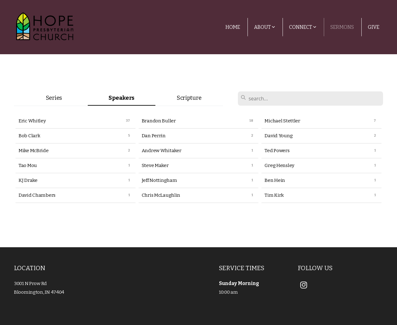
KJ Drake (28, 180)
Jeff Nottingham (159, 180)
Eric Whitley (32, 121)
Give (373, 27)
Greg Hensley (279, 165)
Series (54, 97)
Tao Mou (28, 165)
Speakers (121, 97)
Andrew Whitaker (161, 150)
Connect (302, 27)
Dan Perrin (154, 135)
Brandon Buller (159, 121)
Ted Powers (277, 150)
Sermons (342, 27)
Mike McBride (34, 150)
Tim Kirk (274, 195)
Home (232, 27)
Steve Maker (155, 165)
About (264, 27)
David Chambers (37, 195)
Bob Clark (29, 135)
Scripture (189, 97)
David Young (278, 135)
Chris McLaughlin (161, 195)
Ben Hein (275, 180)
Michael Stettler (282, 121)
